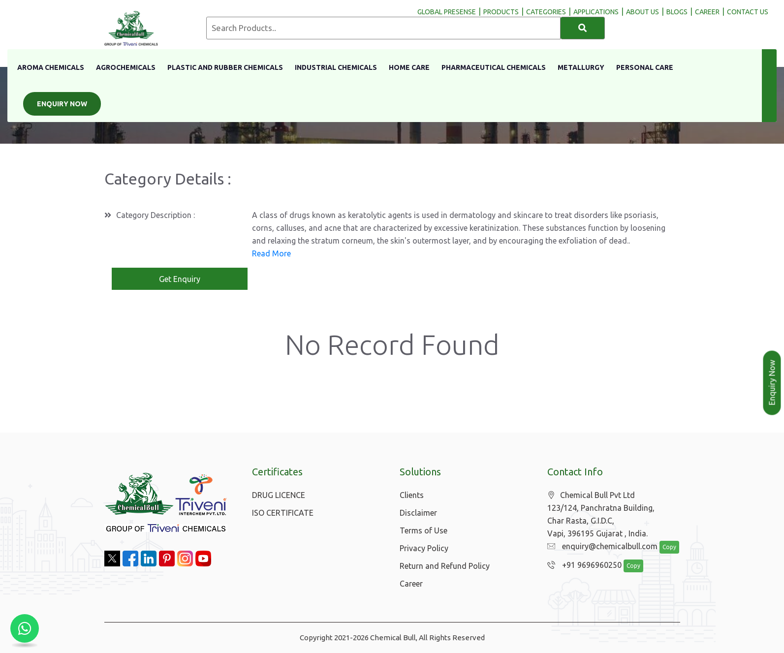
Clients (412, 495)
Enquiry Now (62, 104)
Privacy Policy (424, 548)
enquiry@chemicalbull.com (602, 546)
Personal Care (644, 67)
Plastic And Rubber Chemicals (225, 67)
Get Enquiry (179, 279)
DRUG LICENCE (278, 495)
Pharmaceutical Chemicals (493, 67)
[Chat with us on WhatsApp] (24, 628)
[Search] (583, 28)
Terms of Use (423, 530)
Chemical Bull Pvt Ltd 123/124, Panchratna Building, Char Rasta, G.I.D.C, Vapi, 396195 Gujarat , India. (601, 514)
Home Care (409, 67)
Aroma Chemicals (50, 67)
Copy (669, 547)
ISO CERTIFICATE (283, 512)
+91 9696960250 (584, 564)
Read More (271, 253)
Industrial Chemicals (336, 67)
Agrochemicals (126, 67)
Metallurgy (581, 67)
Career (411, 583)
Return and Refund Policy (445, 565)
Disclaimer (418, 512)
